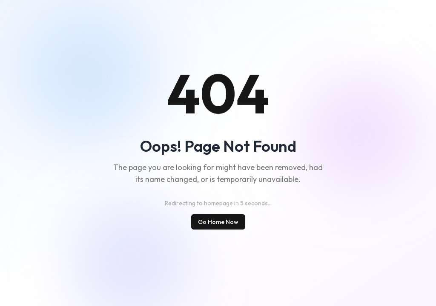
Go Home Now (218, 222)
